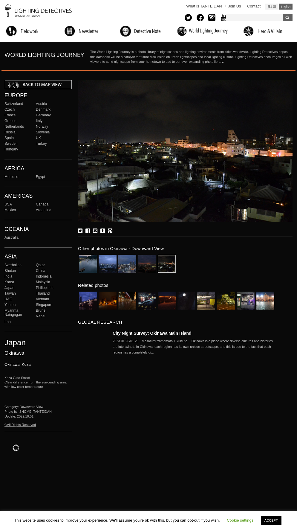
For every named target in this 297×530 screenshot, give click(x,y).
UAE (8, 299)
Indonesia (43, 276)
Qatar (40, 265)
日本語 (272, 7)
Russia (10, 132)
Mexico (10, 210)
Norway (42, 126)
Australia (11, 237)
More (193, 346)
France (10, 115)
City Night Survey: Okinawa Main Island (152, 333)
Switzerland (13, 104)
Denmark (43, 109)
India (8, 276)
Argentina (43, 210)
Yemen (10, 305)
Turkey (41, 143)
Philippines (44, 288)
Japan (9, 288)
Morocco (11, 177)
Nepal (40, 316)
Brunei (41, 310)
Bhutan (10, 271)
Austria (41, 104)
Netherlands (14, 126)
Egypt (40, 177)
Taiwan (10, 293)
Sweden (11, 143)
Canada (42, 204)
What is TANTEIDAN (204, 6)
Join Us (234, 6)
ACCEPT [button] (271, 520)
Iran (7, 322)
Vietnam (42, 299)
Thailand (43, 293)
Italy (39, 121)
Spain (9, 138)
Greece (10, 121)
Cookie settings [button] (240, 520)
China (40, 271)
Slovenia (43, 132)
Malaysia (43, 282)
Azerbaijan (13, 265)
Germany (43, 115)
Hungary (11, 149)
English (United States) (286, 7)
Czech (9, 109)
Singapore (44, 305)
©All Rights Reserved (20, 425)
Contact (254, 6)
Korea (9, 282)
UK (38, 138)
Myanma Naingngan (13, 312)
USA (8, 204)
